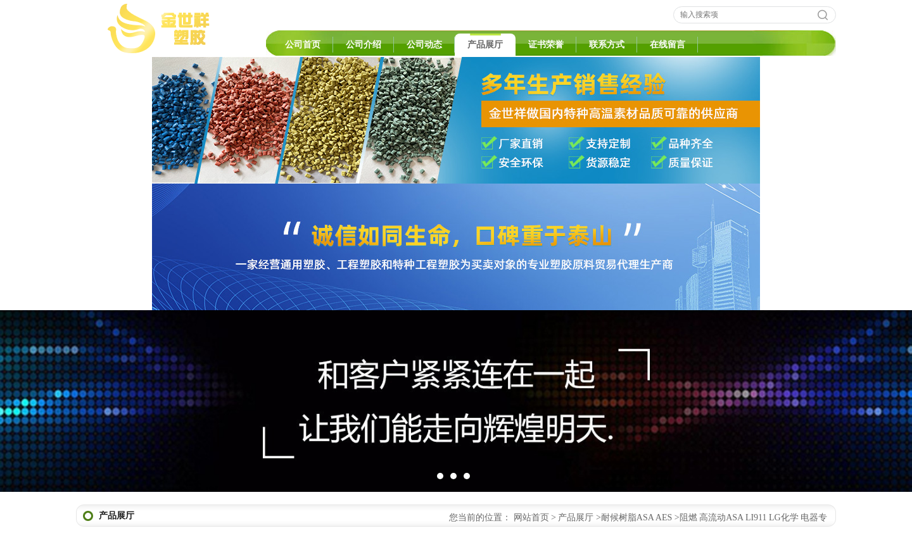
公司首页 (302, 44)
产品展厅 (485, 44)
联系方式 (606, 44)
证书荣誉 (546, 44)
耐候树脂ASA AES (636, 517)
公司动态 (424, 44)
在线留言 (667, 44)
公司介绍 (363, 44)
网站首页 (531, 517)
